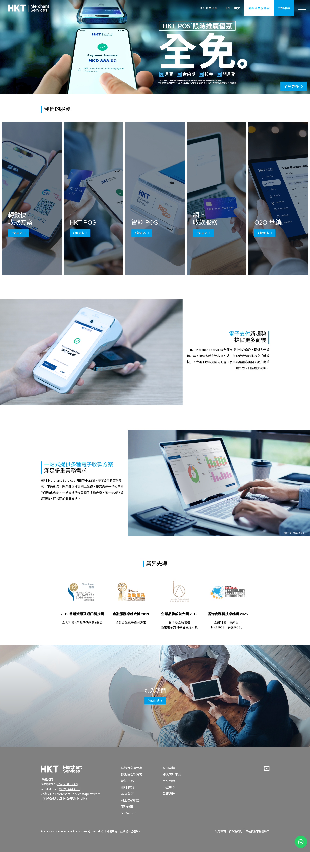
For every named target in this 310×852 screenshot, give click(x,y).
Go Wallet (128, 813)
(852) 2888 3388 (67, 784)
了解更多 (18, 233)
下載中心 (169, 787)
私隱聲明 (220, 831)
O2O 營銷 (127, 793)
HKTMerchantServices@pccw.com (75, 794)
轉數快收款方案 (131, 774)
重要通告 (169, 793)
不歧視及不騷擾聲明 (257, 831)
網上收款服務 (130, 800)
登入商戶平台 (208, 8)
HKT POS (127, 787)
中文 (237, 8)
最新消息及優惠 (259, 8)
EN (228, 7)
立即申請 (284, 8)
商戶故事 (127, 806)
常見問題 (169, 781)
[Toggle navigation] (302, 8)
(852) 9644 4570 (69, 789)
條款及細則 (235, 831)
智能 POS (127, 781)
